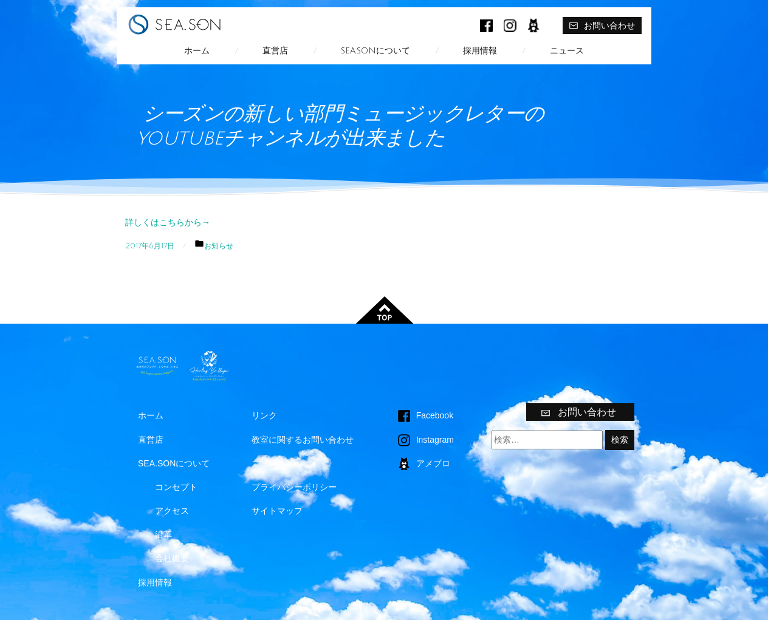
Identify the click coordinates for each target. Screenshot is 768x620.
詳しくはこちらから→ (167, 222)
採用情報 (480, 50)
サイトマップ (277, 511)
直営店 (275, 50)
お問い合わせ (602, 25)
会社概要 (172, 558)
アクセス (172, 511)
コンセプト (176, 487)
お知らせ (218, 246)
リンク (264, 415)
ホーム (197, 50)
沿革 (163, 534)
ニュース (567, 50)
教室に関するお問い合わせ (303, 440)
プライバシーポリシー (294, 487)
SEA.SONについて (375, 50)
